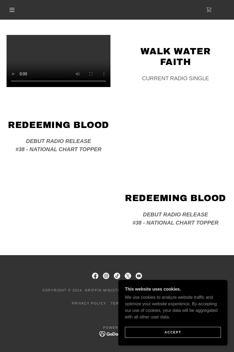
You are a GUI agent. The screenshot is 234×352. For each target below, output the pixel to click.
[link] (208, 9)
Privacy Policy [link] (89, 303)
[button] (12, 9)
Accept (172, 332)
